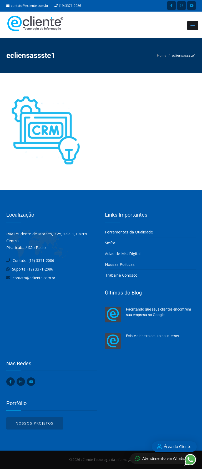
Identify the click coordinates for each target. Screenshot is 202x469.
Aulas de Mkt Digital (122, 253)
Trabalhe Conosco (121, 275)
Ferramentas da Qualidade (129, 232)
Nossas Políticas (120, 264)
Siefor (110, 242)
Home (161, 55)
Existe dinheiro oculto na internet (152, 336)
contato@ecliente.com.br (29, 5)
